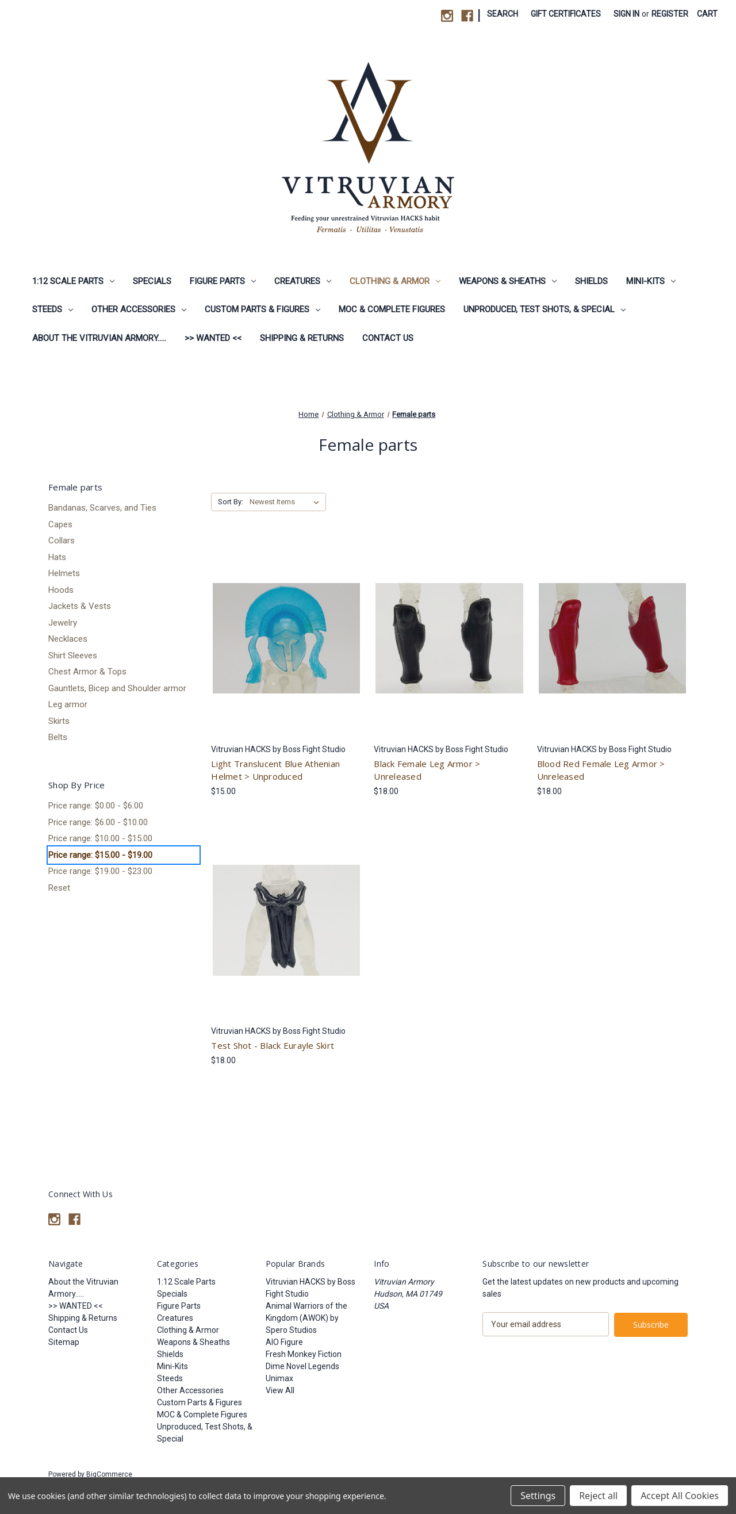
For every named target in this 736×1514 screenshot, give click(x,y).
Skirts (59, 721)
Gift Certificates (566, 13)
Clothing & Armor (395, 281)
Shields (591, 281)
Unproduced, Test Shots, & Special (544, 309)
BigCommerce (109, 1474)
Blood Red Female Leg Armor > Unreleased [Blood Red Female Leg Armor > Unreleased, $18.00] (601, 770)
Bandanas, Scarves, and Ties (102, 508)
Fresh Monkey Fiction (304, 1354)
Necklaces (67, 639)
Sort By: (230, 501)
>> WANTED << (213, 338)
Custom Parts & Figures (262, 309)
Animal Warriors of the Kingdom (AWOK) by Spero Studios (306, 1318)
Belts (57, 737)
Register (669, 13)
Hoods (61, 590)
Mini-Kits (651, 281)
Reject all (598, 1495)
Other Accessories (138, 309)
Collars (61, 540)
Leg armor (67, 704)
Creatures (302, 281)
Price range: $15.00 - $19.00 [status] (100, 855)
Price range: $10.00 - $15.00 (100, 838)
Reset (59, 888)
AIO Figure (284, 1342)
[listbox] (286, 502)
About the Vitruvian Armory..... (99, 338)
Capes (60, 524)
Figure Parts (223, 281)
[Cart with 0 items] (707, 14)
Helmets (64, 573)
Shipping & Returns (302, 338)
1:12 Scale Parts (73, 281)
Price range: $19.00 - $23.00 (100, 871)
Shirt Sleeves (72, 655)
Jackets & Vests (79, 606)
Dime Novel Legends (302, 1366)
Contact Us (387, 338)
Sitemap (63, 1342)
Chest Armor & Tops (87, 671)
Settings (537, 1495)
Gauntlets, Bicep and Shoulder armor (117, 688)
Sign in (626, 13)
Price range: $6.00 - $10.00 (98, 822)
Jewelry (62, 623)
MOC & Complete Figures (392, 309)
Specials (152, 281)
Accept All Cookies (680, 1495)
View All (280, 1390)
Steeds (52, 309)
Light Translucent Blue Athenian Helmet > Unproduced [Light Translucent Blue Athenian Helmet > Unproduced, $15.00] (275, 770)
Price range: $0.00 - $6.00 (95, 805)
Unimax (279, 1378)
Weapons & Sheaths (508, 281)
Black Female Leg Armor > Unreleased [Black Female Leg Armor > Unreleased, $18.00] (427, 770)
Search (502, 13)
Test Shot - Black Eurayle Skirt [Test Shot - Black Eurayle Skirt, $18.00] (272, 1045)
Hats (57, 557)
